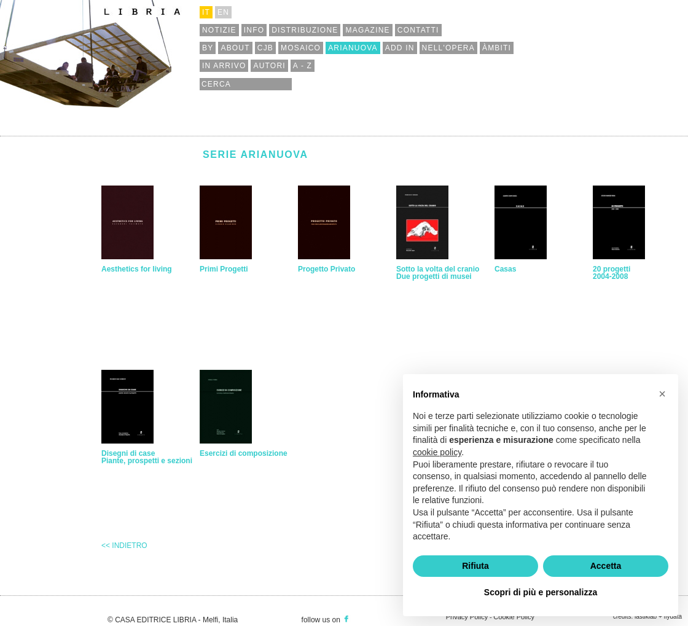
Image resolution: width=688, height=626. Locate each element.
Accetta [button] (606, 566)
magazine (367, 30)
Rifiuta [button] (475, 566)
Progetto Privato (326, 269)
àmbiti (496, 48)
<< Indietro (124, 545)
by (207, 48)
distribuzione (305, 30)
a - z (302, 65)
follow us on (326, 620)
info (254, 30)
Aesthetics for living (136, 269)
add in (400, 48)
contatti (418, 30)
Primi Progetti (224, 269)
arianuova (353, 48)
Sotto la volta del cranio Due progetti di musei (437, 273)
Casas (505, 269)
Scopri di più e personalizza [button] (540, 592)
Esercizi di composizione (243, 453)
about (235, 48)
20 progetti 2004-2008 (611, 273)
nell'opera (448, 48)
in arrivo (224, 65)
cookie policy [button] (437, 452)
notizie (219, 30)
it (206, 12)
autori (269, 65)
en (223, 12)
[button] (662, 394)
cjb (265, 48)
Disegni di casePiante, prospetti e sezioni (146, 457)
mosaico (301, 48)
